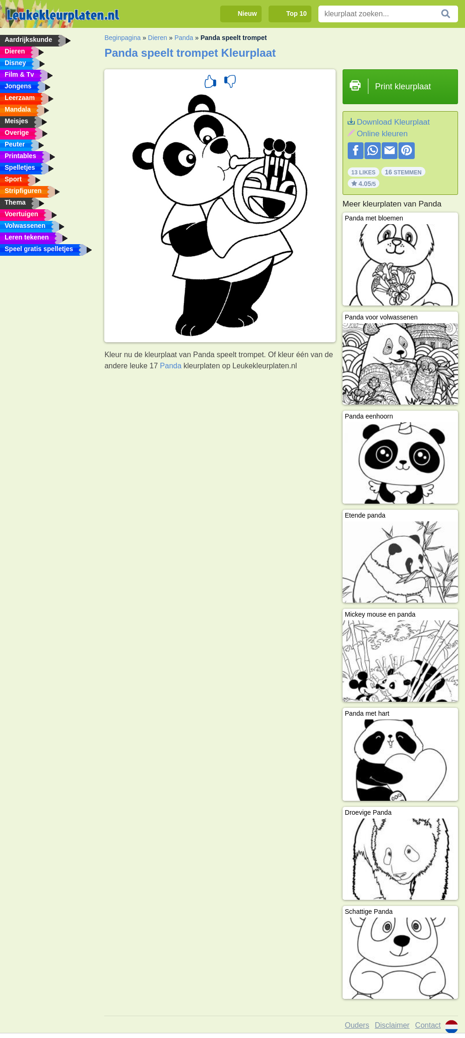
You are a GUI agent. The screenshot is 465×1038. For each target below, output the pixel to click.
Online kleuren (382, 133)
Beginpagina (122, 37)
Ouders (357, 1025)
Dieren (157, 37)
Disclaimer (392, 1025)
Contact (428, 1025)
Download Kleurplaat (393, 122)
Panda (184, 37)
